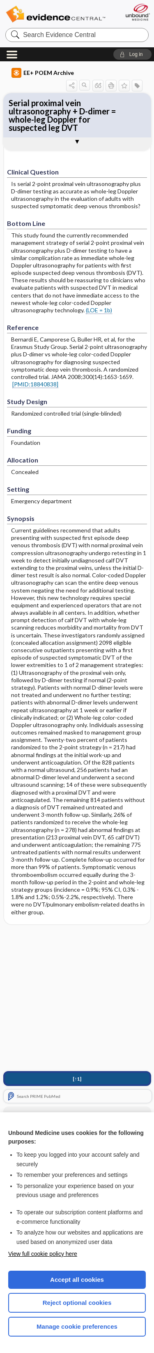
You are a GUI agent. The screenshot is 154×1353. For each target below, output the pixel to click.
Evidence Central (55, 14)
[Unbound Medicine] (137, 12)
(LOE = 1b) (99, 310)
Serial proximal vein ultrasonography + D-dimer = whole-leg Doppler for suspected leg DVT (62, 115)
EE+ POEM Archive (42, 73)
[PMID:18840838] (35, 384)
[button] (132, 54)
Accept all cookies (77, 1279)
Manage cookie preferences (77, 1326)
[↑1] (77, 1079)
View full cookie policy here (42, 1254)
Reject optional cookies (77, 1302)
